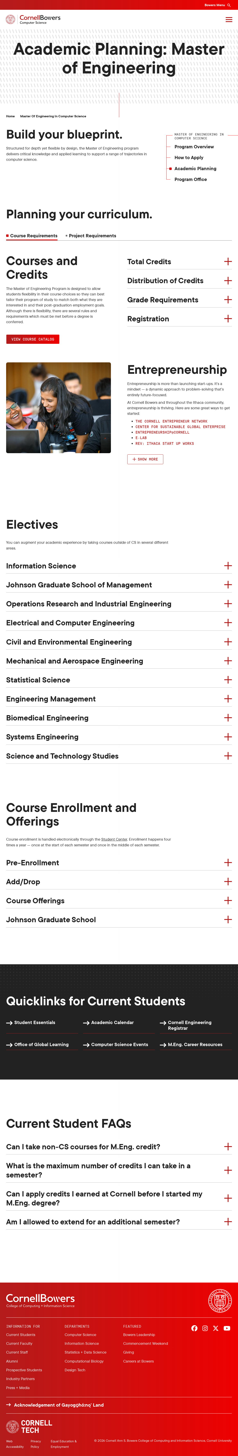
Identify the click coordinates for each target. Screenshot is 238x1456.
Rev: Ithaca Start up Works (164, 443)
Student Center (114, 839)
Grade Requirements (162, 299)
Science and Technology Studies (62, 755)
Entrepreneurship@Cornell (162, 432)
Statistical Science (38, 679)
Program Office (191, 179)
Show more (148, 459)
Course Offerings (35, 900)
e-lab (141, 437)
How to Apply (189, 157)
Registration (148, 318)
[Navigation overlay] (228, 19)
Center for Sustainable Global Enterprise (180, 426)
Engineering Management (51, 698)
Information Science (41, 565)
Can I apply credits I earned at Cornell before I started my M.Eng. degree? (104, 1198)
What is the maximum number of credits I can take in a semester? (98, 1170)
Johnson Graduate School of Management (79, 584)
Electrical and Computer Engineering (70, 622)
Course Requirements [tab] (34, 236)
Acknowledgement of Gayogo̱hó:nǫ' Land (59, 1405)
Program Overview (194, 147)
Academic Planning (196, 168)
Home (10, 116)
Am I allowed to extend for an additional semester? (93, 1221)
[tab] (91, 236)
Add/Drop (23, 881)
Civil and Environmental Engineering (69, 641)
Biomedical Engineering (47, 717)
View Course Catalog (32, 339)
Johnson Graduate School (51, 919)
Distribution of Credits (165, 280)
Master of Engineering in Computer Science (53, 116)
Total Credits (149, 261)
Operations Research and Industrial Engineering (88, 603)
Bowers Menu (215, 5)
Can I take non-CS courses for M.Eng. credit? (83, 1146)
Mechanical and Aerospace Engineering (74, 660)
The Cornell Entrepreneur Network (171, 421)
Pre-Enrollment (32, 862)
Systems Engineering (42, 736)
